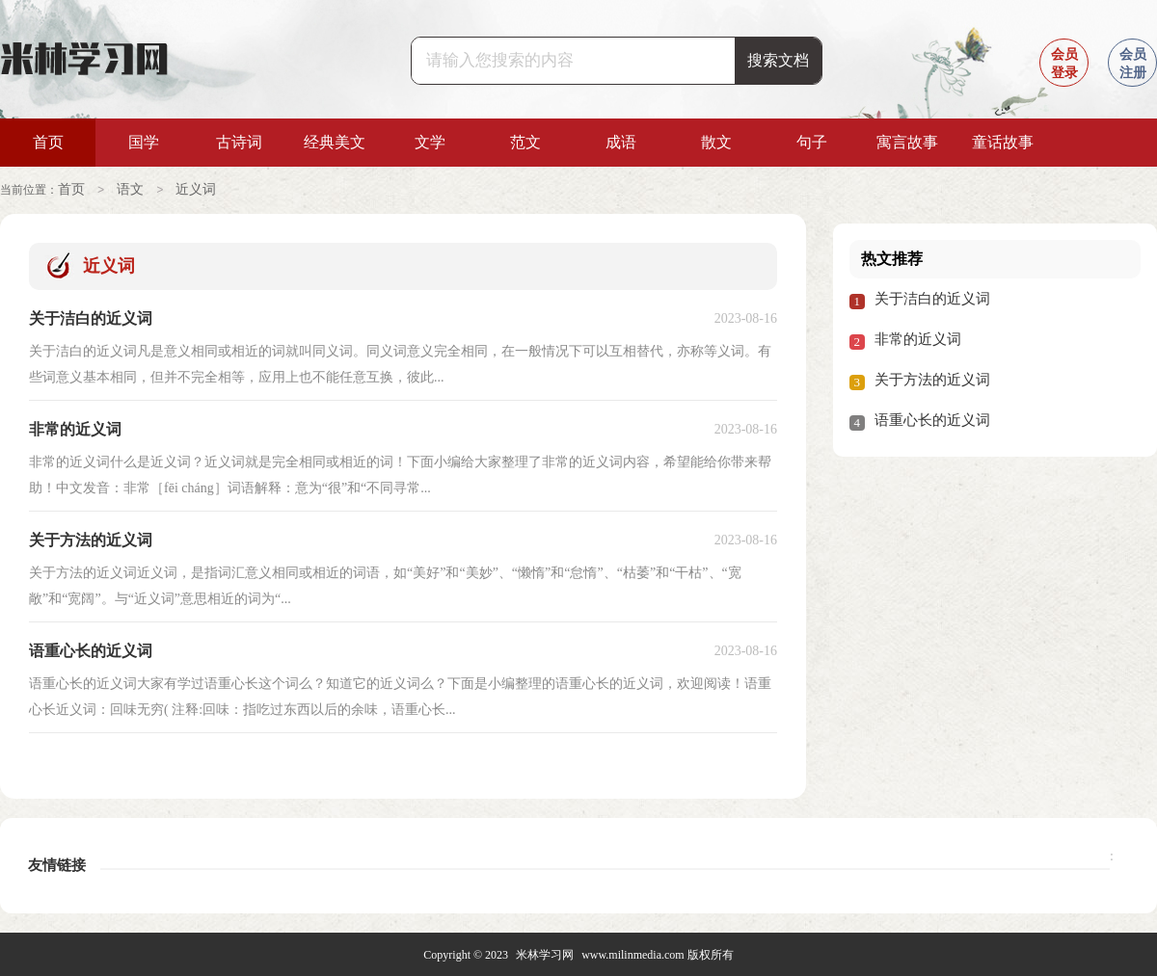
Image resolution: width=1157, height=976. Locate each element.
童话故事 (1003, 142)
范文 (525, 142)
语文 (130, 189)
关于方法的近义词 (932, 378)
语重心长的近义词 (932, 419)
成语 (620, 142)
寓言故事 (907, 142)
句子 (811, 142)
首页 (48, 142)
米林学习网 (545, 954)
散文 (716, 142)
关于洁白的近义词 (932, 297)
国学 (143, 142)
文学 (430, 142)
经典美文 (334, 142)
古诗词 (239, 142)
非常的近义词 (917, 338)
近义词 (195, 189)
